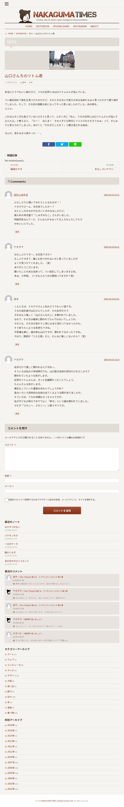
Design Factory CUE (65, 800)
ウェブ (10, 659)
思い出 (10, 686)
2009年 (11, 757)
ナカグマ (17, 590)
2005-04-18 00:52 (111, 246)
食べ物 (10, 712)
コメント (10, 444)
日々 (9, 696)
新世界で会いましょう (33, 619)
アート (10, 654)
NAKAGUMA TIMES (48, 800)
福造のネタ (34, 167)
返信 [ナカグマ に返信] (17, 283)
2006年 (11, 767)
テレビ (10, 670)
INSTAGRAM (80, 26)
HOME (28, 26)
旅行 (9, 691)
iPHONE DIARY (61, 26)
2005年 (11, 772)
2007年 (11, 762)
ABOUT (94, 26)
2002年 (11, 788)
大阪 (9, 680)
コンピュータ (14, 664)
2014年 (11, 735)
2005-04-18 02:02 (111, 298)
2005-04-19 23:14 (111, 359)
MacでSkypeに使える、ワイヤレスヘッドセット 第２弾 (41, 577)
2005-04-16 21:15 (111, 194)
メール (9, 486)
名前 (8, 475)
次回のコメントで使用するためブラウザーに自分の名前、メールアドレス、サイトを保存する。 (53, 499)
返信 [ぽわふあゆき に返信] (17, 231)
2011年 (11, 751)
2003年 (11, 783)
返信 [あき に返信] (17, 344)
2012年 (11, 746)
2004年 (11, 778)
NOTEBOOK (42, 26)
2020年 (11, 725)
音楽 (9, 707)
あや (15, 576)
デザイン (11, 675)
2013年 (11, 741)
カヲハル (17, 633)
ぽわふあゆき (21, 194)
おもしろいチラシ (89, 167)
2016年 (11, 730)
